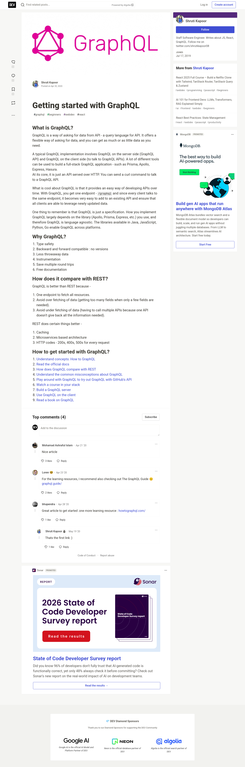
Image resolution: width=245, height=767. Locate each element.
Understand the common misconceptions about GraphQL (79, 374)
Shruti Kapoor (49, 82)
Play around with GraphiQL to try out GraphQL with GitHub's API (84, 380)
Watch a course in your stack (58, 385)
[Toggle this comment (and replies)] (35, 451)
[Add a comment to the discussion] (99, 430)
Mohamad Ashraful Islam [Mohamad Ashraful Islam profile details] (57, 445)
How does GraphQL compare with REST (66, 369)
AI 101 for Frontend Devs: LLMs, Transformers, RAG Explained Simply (204, 104)
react (81, 115)
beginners (54, 115)
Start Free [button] (205, 244)
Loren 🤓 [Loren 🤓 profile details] (47, 472)
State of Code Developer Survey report (77, 658)
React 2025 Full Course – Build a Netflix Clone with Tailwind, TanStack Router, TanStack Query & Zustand (204, 84)
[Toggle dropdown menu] (156, 444)
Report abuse (107, 555)
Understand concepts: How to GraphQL (65, 359)
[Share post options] (13, 115)
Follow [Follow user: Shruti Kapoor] (205, 29)
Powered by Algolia (122, 5)
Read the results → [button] (96, 685)
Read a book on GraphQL (55, 400)
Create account (224, 4)
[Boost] (13, 102)
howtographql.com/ (132, 510)
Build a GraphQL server (53, 390)
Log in (204, 4)
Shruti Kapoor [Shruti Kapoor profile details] (53, 531)
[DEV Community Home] (12, 4)
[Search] (22, 5)
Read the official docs (52, 364)
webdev (69, 115)
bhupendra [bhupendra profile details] (48, 504)
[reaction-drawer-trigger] (13, 63)
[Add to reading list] (13, 91)
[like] (46, 461)
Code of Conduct (87, 555)
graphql (39, 115)
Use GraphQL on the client (56, 395)
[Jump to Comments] (13, 77)
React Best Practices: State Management (204, 120)
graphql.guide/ (52, 483)
